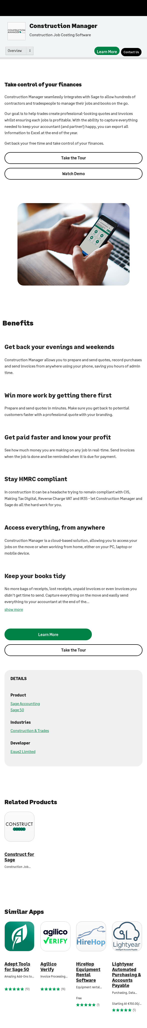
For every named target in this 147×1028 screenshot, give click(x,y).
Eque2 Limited (22, 751)
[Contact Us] (131, 52)
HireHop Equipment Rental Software (88, 972)
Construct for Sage (19, 857)
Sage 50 (17, 709)
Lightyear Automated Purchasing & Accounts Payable (126, 974)
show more (13, 609)
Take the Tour (73, 157)
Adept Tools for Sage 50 (17, 966)
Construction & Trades (29, 730)
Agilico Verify (48, 966)
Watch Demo (73, 173)
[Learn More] (107, 51)
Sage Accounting (25, 703)
